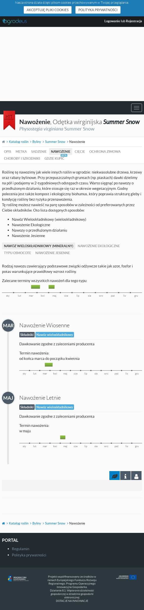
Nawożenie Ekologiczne (99, 246)
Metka (21, 151)
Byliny (36, 142)
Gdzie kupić (54, 158)
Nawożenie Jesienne (52, 253)
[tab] (136, 475)
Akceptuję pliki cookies (48, 10)
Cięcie (80, 151)
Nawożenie (60, 151)
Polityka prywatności (98, 10)
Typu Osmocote (17, 253)
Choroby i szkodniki (22, 158)
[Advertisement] (72, 64)
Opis (7, 151)
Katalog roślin (18, 142)
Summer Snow (55, 142)
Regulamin (20, 548)
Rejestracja (134, 21)
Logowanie (112, 21)
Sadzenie (39, 151)
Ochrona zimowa (104, 151)
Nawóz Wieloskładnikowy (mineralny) (38, 246)
